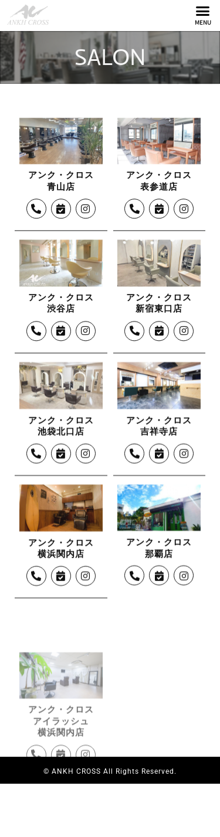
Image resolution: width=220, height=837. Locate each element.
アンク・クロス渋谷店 (61, 330)
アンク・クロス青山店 (61, 208)
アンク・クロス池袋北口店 (61, 453)
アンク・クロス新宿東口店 (159, 330)
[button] (203, 11)
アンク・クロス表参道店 (159, 208)
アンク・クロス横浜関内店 (61, 575)
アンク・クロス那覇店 (159, 575)
